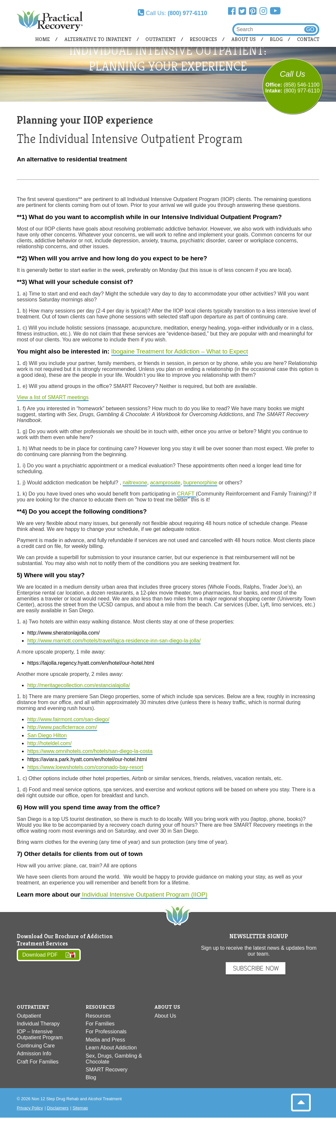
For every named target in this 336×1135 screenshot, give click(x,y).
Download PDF (40, 955)
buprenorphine (200, 482)
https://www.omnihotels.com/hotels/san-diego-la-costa (90, 751)
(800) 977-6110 (302, 90)
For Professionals (106, 1031)
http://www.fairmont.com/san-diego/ (68, 719)
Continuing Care (36, 1045)
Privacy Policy (30, 1107)
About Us (243, 39)
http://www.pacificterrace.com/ (62, 727)
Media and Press (105, 1040)
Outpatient (160, 39)
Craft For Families (37, 1061)
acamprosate (165, 482)
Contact (308, 39)
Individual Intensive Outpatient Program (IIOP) (144, 894)
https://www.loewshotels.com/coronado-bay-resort (85, 767)
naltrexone (135, 482)
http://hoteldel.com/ (49, 743)
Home (42, 39)
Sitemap (80, 1107)
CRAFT (186, 494)
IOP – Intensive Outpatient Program (40, 1034)
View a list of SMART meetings (53, 397)
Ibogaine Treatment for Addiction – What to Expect (179, 351)
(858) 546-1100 (301, 85)
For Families (100, 1023)
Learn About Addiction (111, 1047)
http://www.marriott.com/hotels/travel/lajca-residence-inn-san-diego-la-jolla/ (113, 640)
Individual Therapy (38, 1023)
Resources (203, 39)
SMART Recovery (106, 1069)
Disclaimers (58, 1107)
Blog (276, 39)
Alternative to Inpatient (97, 39)
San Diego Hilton (47, 735)
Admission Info (34, 1053)
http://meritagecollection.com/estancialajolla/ (78, 685)
